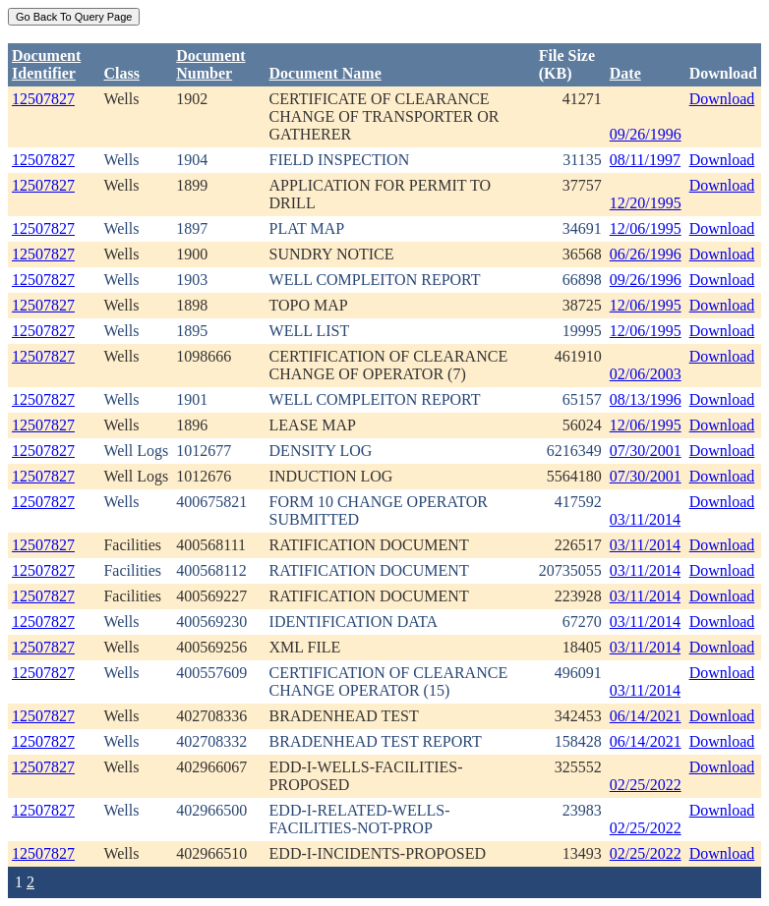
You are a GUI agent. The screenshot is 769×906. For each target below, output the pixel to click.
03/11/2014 (645, 519)
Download (722, 98)
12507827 (43, 98)
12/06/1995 (645, 228)
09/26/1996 (645, 134)
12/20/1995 (645, 203)
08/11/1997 (645, 159)
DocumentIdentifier (46, 64)
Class (121, 73)
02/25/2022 (645, 784)
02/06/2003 (645, 374)
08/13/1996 (645, 399)
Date (625, 73)
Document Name (325, 73)
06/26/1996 (645, 254)
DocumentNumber (210, 64)
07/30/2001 (645, 450)
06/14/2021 (645, 716)
